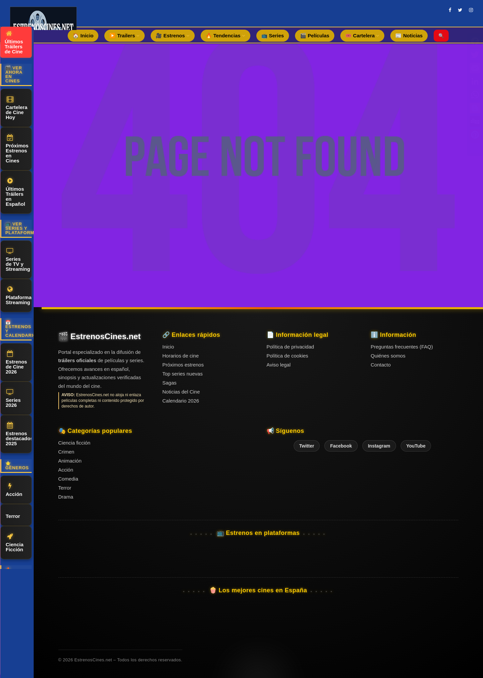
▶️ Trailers (124, 35)
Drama (65, 497)
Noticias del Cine (181, 392)
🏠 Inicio (83, 35)
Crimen (66, 452)
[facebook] (450, 10)
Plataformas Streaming (19, 295)
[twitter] (460, 10)
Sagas (169, 383)
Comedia (68, 479)
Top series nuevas (182, 374)
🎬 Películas (314, 35)
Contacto (381, 365)
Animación (70, 461)
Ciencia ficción (74, 443)
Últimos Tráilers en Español (15, 192)
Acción (14, 490)
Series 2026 (13, 398)
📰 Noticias (409, 35)
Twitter (306, 446)
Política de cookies (287, 356)
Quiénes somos (388, 356)
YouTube (416, 446)
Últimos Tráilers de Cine (14, 42)
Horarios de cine (180, 356)
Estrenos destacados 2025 (19, 434)
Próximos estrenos (183, 365)
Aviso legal (279, 365)
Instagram (379, 446)
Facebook (341, 446)
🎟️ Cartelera (362, 35)
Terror (13, 515)
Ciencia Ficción (14, 542)
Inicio (168, 347)
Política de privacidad (290, 347)
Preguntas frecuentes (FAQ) (402, 347)
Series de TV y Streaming (18, 260)
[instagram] (471, 10)
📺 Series (272, 35)
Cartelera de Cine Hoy (16, 108)
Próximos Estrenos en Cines (17, 148)
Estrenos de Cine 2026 (16, 363)
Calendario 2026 (180, 401)
